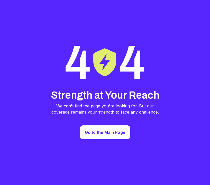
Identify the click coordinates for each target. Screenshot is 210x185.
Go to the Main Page (105, 132)
